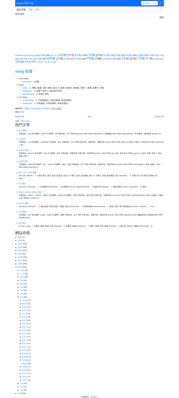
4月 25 (25, 307)
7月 (21, 287)
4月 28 (25, 300)
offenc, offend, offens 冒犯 (30, 192)
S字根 (125, 58)
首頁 (89, 116)
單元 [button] (38, 9)
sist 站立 (22, 139)
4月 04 (25, 370)
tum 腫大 (23, 183)
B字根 (78, 55)
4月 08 (25, 357)
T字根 (141, 58)
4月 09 (25, 353)
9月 (21, 280)
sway (25, 87)
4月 (21, 297)
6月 (21, 290)
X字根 (38, 62)
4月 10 (25, 350)
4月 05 (25, 366)
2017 (20, 260)
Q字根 (104, 59)
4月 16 (25, 330)
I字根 (162, 55)
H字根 (151, 55)
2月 (21, 386)
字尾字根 (19, 55)
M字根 (51, 58)
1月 (21, 390)
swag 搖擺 (23, 71)
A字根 (63, 55)
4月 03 (25, 373)
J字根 (21, 59)
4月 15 (25, 333)
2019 (20, 253)
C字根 (91, 55)
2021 (20, 250)
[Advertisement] (89, 36)
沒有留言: (46, 108)
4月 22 (25, 313)
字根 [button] (30, 9)
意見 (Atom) (26, 121)
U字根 (155, 59)
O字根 (78, 58)
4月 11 (25, 347)
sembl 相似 (23, 161)
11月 (22, 273)
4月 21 (25, 317)
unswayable (28, 100)
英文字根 (21, 9)
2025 (20, 240)
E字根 (117, 55)
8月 (21, 283)
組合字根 (40, 55)
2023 (20, 244)
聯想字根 (53, 55)
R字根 (113, 58)
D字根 (107, 55)
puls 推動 (23, 130)
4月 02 (25, 376)
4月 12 (25, 343)
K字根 (29, 59)
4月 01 (25, 380)
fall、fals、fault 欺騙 (27, 172)
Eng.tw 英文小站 (25, 3)
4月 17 (25, 327)
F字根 (128, 55)
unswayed (27, 103)
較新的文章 (19, 116)
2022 (20, 247)
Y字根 (45, 62)
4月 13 (25, 340)
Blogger (94, 396)
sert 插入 (22, 223)
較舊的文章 (159, 116)
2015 (20, 267)
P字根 (90, 58)
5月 (21, 293)
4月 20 (25, 320)
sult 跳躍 (22, 211)
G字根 (140, 55)
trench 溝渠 (24, 203)
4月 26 (25, 303)
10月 (22, 277)
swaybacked (28, 94)
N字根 (67, 58)
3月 (21, 383)
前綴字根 (30, 55)
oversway (27, 81)
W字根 (27, 61)
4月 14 (25, 337)
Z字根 (52, 62)
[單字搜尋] (149, 3)
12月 (22, 270)
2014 (20, 393)
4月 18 (25, 323)
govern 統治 (24, 150)
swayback (27, 90)
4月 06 (25, 360)
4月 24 (25, 310)
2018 (20, 257)
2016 (20, 263)
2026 (20, 237)
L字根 (39, 58)
